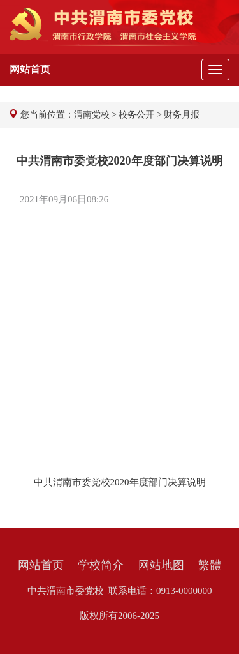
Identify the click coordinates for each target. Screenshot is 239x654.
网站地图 (161, 565)
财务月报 (181, 114)
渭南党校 (92, 114)
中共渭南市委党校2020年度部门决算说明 (120, 482)
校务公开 (136, 114)
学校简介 (101, 565)
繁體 (209, 565)
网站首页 (41, 565)
